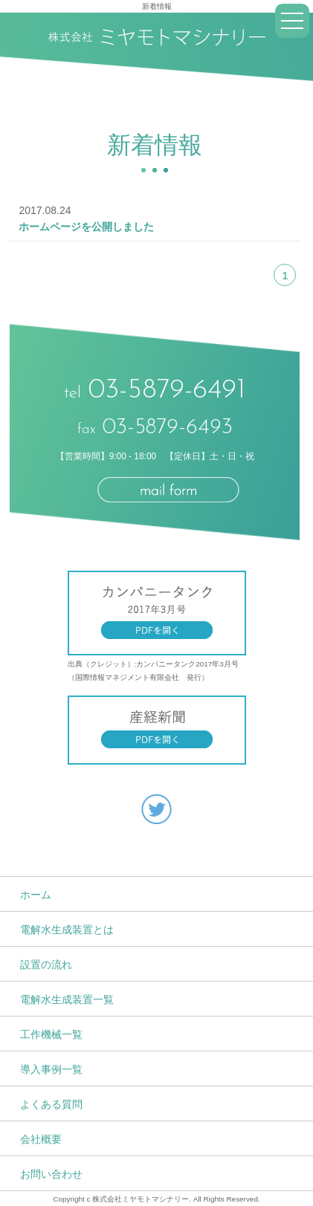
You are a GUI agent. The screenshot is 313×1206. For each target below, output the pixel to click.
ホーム (35, 895)
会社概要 (41, 1139)
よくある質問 (51, 1104)
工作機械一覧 (51, 1034)
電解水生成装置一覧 (67, 999)
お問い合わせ (51, 1174)
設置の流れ (46, 964)
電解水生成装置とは (67, 930)
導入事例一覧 (51, 1069)
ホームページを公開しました (86, 227)
